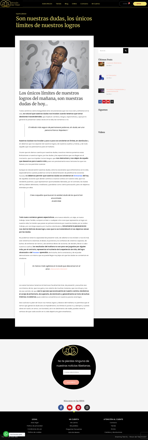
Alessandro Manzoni (58, 269)
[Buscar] (125, 50)
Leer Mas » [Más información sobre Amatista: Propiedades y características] (109, 94)
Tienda (58, 4)
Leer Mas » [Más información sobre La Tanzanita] (109, 78)
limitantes (78, 176)
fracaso (36, 252)
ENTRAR (137, 4)
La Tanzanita (111, 75)
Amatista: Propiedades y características (115, 90)
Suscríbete (71, 382)
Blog (66, 4)
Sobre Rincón (47, 4)
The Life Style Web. (10, 437)
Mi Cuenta (96, 4)
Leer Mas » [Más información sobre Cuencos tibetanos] (109, 65)
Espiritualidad (21, 14)
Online (74, 4)
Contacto (84, 4)
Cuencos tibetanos (113, 63)
